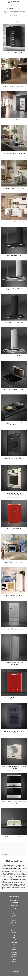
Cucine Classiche (14, 923)
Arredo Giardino (14, 967)
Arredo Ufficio (14, 961)
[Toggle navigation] (26, 1)
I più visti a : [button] (4, 854)
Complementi (12, 5)
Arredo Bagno (14, 939)
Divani (14, 937)
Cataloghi (14, 915)
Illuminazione (14, 954)
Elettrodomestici (19, 5)
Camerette (14, 949)
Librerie (14, 932)
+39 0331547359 (14, 902)
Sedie (14, 927)
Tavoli (14, 925)
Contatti (14, 916)
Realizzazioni (14, 911)
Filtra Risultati (14, 21)
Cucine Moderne (14, 922)
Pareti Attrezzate (14, 934)
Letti (14, 944)
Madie (14, 935)
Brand (14, 913)
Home (7, 5)
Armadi (14, 947)
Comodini (14, 946)
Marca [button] (3, 844)
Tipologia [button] (4, 849)
